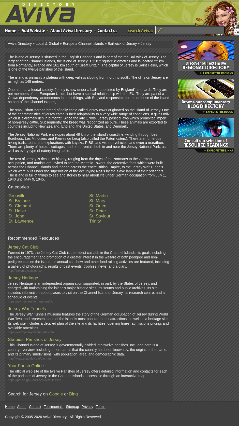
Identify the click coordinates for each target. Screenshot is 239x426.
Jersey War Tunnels (27, 308)
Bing (73, 394)
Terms (101, 407)
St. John (16, 216)
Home (9, 407)
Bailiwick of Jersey (122, 44)
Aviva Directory (38, 11)
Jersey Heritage (23, 278)
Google (56, 394)
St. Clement (19, 205)
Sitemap (72, 407)
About (21, 407)
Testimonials (53, 407)
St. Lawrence (21, 221)
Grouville (16, 195)
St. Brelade (19, 200)
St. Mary (97, 200)
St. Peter (97, 211)
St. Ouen (97, 205)
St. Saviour (99, 216)
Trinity (95, 221)
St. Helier (17, 211)
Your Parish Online (26, 365)
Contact (35, 407)
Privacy (87, 407)
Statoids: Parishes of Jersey (35, 339)
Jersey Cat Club (23, 247)
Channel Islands (91, 44)
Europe (68, 44)
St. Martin (98, 195)
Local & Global (47, 44)
